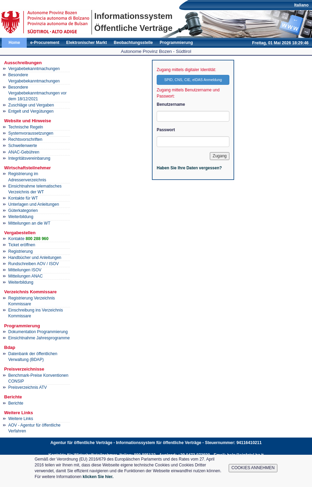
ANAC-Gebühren (23, 152)
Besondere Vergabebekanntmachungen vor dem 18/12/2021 (37, 93)
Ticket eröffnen (21, 244)
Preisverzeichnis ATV (27, 387)
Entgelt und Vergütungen (30, 111)
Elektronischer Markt (86, 42)
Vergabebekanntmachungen (34, 68)
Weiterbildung (20, 216)
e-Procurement (44, 42)
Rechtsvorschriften (25, 139)
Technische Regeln (25, 127)
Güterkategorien (23, 210)
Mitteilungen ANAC (25, 276)
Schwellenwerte (22, 145)
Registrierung (20, 251)
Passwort (166, 129)
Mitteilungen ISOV (24, 270)
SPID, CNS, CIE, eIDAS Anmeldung (193, 80)
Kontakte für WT (23, 198)
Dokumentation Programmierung (38, 331)
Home (14, 42)
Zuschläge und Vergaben (31, 105)
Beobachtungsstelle (133, 42)
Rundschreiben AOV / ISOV (33, 263)
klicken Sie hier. (98, 476)
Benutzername (171, 104)
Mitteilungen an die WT (29, 223)
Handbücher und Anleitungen (34, 257)
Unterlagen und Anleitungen (33, 204)
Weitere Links (20, 418)
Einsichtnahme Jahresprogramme (39, 338)
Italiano (301, 5)
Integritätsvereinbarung (29, 158)
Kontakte (28, 238)
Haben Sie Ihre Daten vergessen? (189, 168)
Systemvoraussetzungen (30, 133)
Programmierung (176, 42)
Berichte (15, 403)
